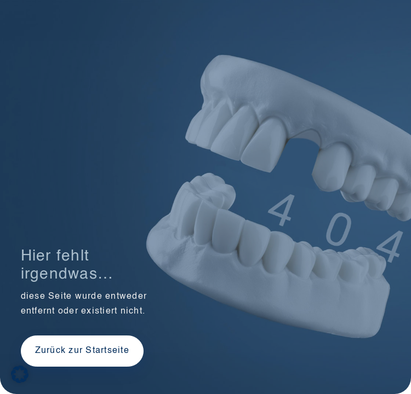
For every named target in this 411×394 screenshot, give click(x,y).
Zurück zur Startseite (82, 350)
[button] (19, 374)
